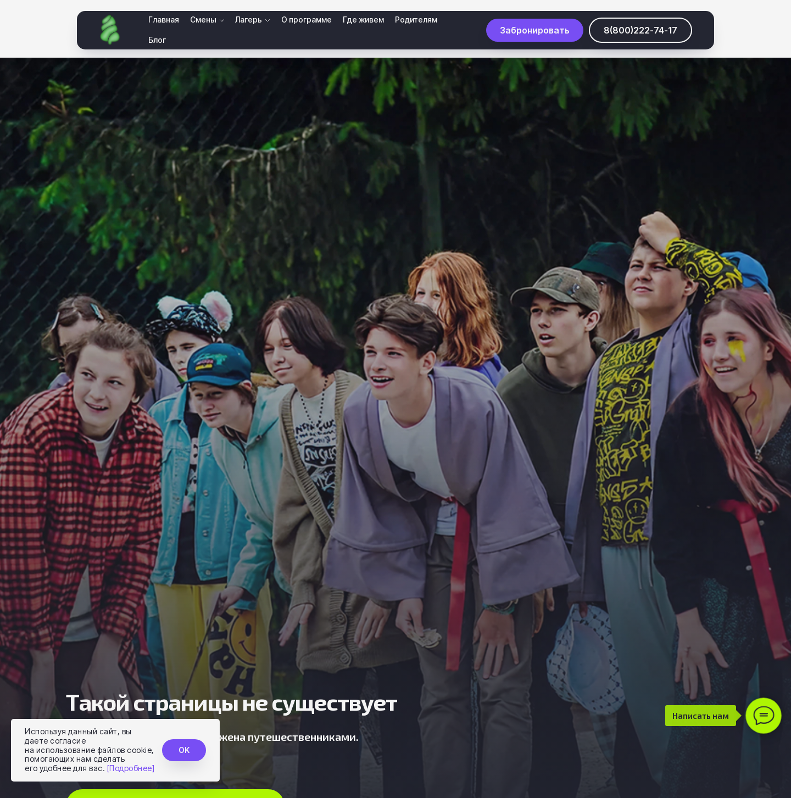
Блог (157, 40)
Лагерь (248, 19)
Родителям (416, 19)
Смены (203, 19)
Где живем (363, 19)
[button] (534, 30)
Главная (163, 19)
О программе (306, 19)
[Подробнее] (131, 768)
